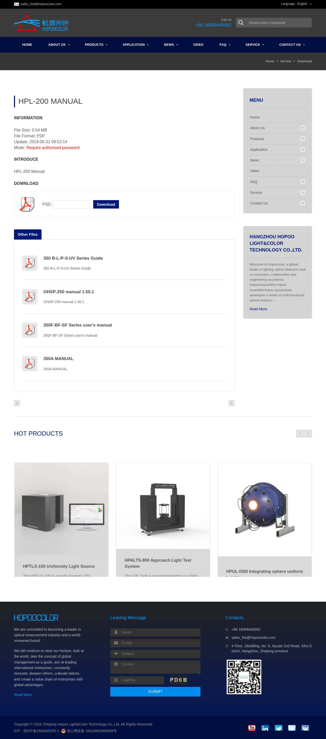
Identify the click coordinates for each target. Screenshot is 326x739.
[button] (300, 433)
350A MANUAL (59, 358)
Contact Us (292, 45)
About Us (59, 45)
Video (198, 45)
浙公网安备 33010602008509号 (89, 731)
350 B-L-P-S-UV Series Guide (73, 258)
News (171, 45)
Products (96, 45)
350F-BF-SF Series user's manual (78, 325)
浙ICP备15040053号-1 (41, 731)
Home (27, 45)
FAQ (225, 45)
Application (136, 45)
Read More (258, 309)
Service (255, 45)
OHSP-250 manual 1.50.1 (69, 291)
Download (304, 61)
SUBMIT (155, 691)
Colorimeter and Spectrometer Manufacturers (42, 22)
